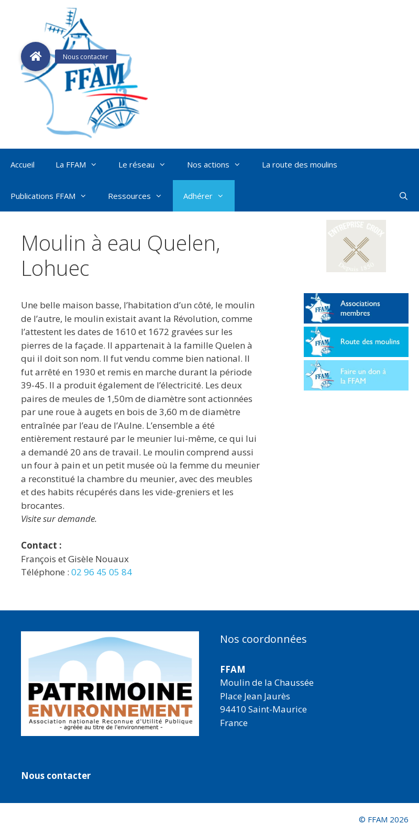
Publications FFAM (53, 195)
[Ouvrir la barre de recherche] (403, 195)
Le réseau (147, 164)
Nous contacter (56, 776)
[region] (110, 683)
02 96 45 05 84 (101, 572)
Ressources (140, 195)
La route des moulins (299, 164)
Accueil (22, 164)
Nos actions (219, 164)
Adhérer (209, 195)
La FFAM (82, 164)
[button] (356, 246)
